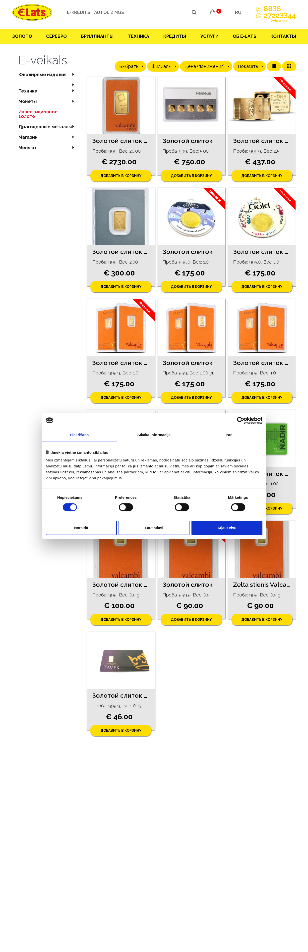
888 (272, 8)
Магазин (47, 137)
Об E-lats (244, 36)
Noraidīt (81, 528)
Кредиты (174, 36)
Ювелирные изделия (47, 74)
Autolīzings (109, 12)
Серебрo (56, 36)
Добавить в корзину (120, 176)
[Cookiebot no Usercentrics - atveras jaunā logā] (240, 420)
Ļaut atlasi (154, 528)
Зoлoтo (22, 36)
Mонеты (47, 101)
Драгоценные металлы (47, 126)
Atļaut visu (227, 528)
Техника (138, 36)
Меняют (47, 147)
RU (238, 12)
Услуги (209, 36)
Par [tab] (229, 435)
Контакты (283, 36)
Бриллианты (97, 36)
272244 (280, 18)
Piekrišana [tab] (79, 435)
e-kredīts (78, 12)
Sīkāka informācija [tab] (154, 435)
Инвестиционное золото (38, 114)
